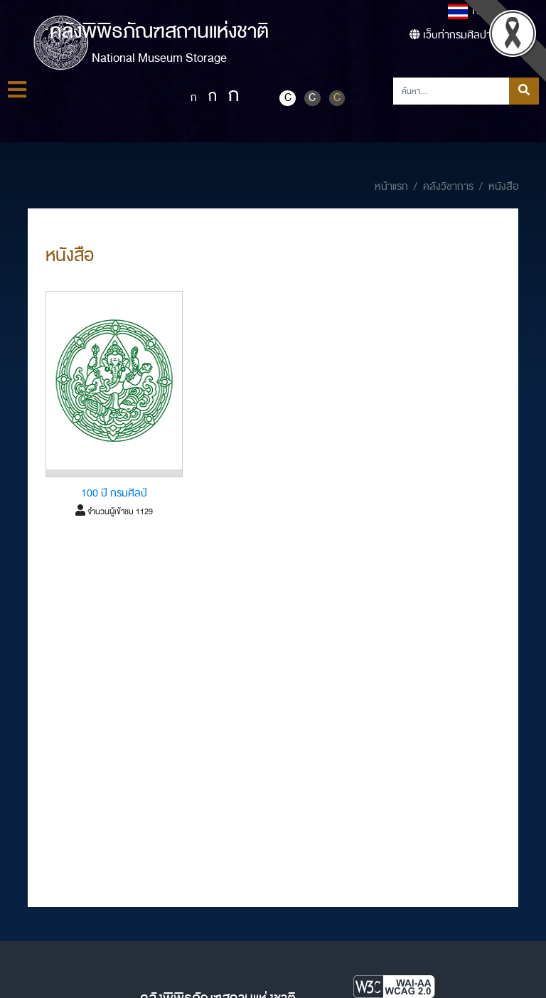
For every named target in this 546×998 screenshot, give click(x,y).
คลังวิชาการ (448, 187)
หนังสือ (503, 187)
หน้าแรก (391, 187)
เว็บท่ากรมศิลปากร (456, 35)
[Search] (451, 91)
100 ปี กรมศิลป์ (114, 493)
